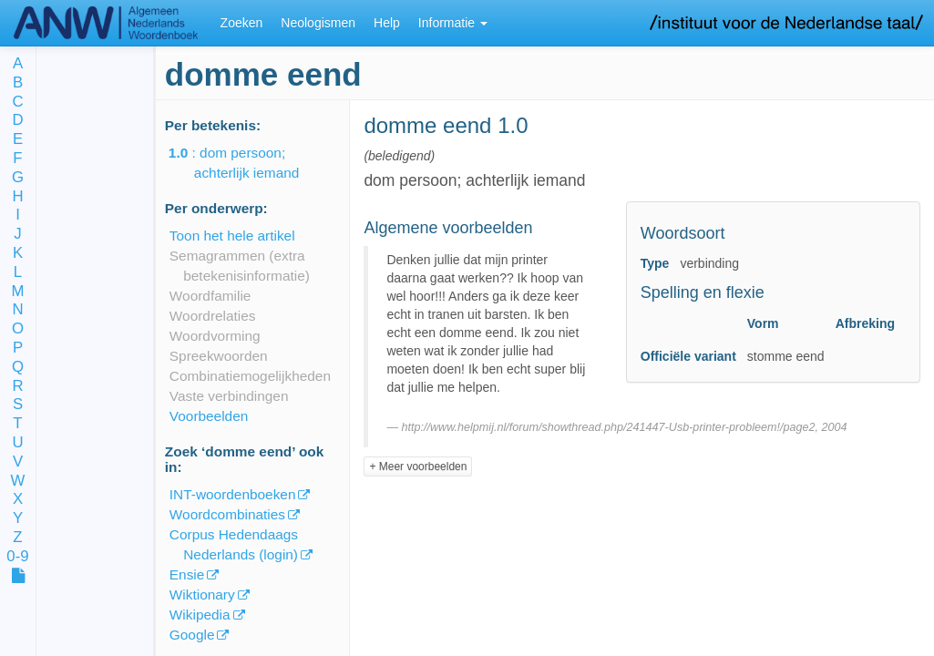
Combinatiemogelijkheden (250, 376)
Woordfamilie (210, 295)
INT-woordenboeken (232, 494)
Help (387, 22)
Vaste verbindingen (229, 396)
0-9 (17, 557)
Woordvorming (215, 335)
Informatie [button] (453, 22)
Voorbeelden (208, 416)
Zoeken (242, 22)
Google (192, 634)
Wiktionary (202, 594)
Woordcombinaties (227, 514)
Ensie (187, 574)
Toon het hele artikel (232, 235)
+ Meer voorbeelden (418, 466)
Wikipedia (200, 614)
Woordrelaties (212, 315)
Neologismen (318, 22)
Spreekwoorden (218, 356)
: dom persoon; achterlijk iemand (246, 162)
